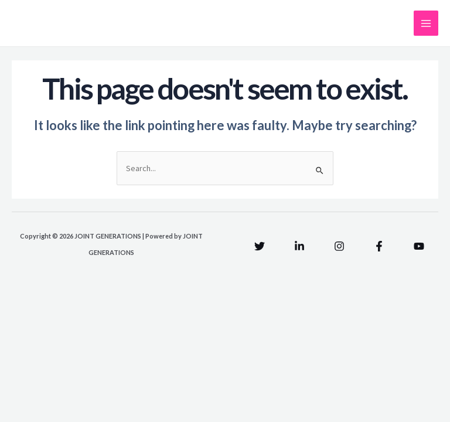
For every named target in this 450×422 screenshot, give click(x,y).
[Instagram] (339, 246)
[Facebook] (379, 246)
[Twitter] (259, 246)
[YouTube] (419, 246)
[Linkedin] (299, 246)
